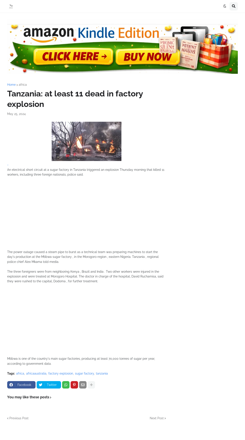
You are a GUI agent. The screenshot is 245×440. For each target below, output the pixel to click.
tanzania (102, 373)
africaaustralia (36, 373)
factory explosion (60, 373)
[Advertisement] (86, 215)
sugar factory (84, 373)
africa (23, 84)
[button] (225, 6)
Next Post (157, 418)
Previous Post (19, 418)
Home (11, 84)
